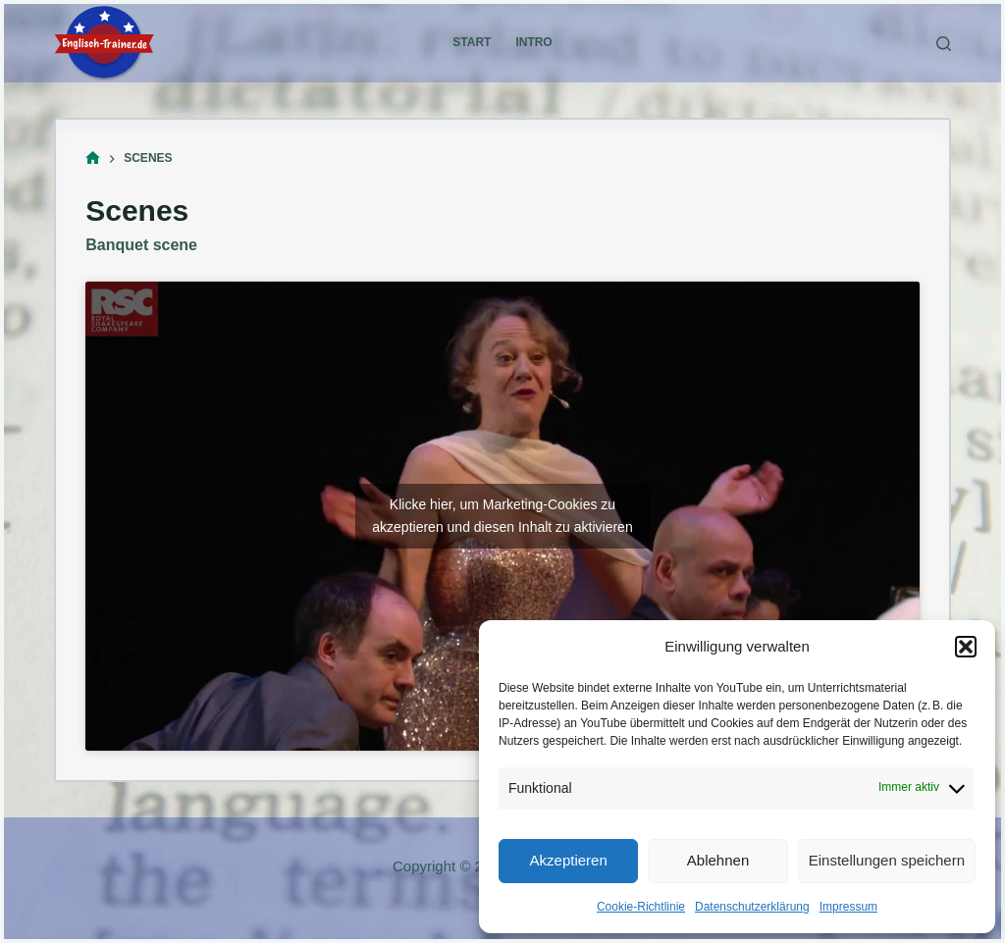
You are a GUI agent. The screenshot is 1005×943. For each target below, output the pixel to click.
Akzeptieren (569, 860)
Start (471, 42)
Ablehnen (718, 860)
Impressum (848, 907)
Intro (533, 42)
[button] (966, 646)
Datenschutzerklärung (752, 907)
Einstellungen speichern (887, 860)
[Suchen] (943, 43)
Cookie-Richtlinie (641, 907)
